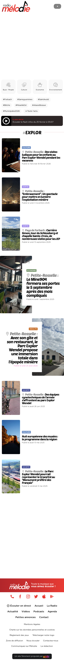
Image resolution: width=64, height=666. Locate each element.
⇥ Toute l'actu (31, 111)
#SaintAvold (43, 99)
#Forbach (7, 99)
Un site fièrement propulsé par (32, 656)
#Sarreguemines (24, 99)
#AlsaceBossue (39, 105)
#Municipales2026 (11, 111)
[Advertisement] (32, 46)
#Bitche (6, 105)
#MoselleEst (21, 105)
